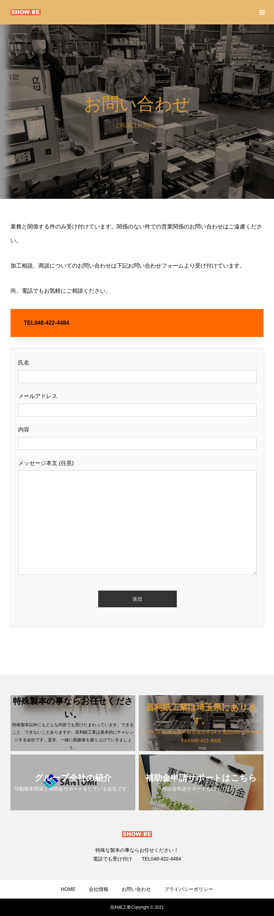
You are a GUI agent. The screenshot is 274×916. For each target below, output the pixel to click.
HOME (68, 889)
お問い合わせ (136, 889)
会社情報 (98, 889)
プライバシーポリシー (188, 889)
